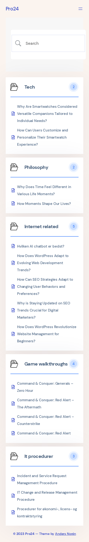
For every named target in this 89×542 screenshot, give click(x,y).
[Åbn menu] (80, 9)
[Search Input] (52, 43)
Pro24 (12, 8)
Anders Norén (65, 534)
